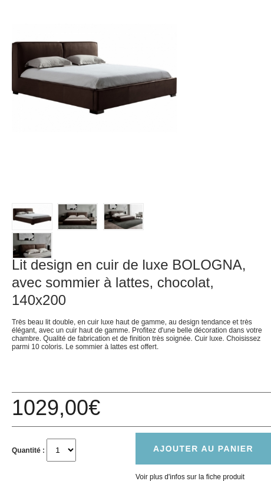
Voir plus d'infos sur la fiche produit (190, 477)
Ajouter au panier (203, 448)
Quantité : (28, 450)
